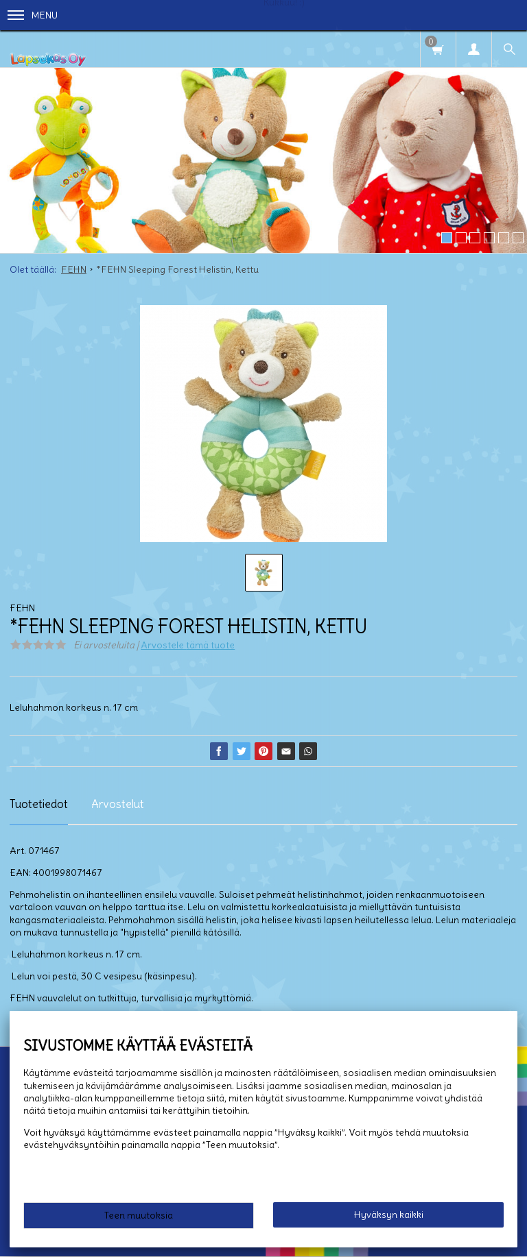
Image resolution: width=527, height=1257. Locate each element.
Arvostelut (117, 803)
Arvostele (188, 645)
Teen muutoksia (138, 1215)
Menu (33, 15)
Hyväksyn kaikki (388, 1214)
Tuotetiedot (39, 803)
